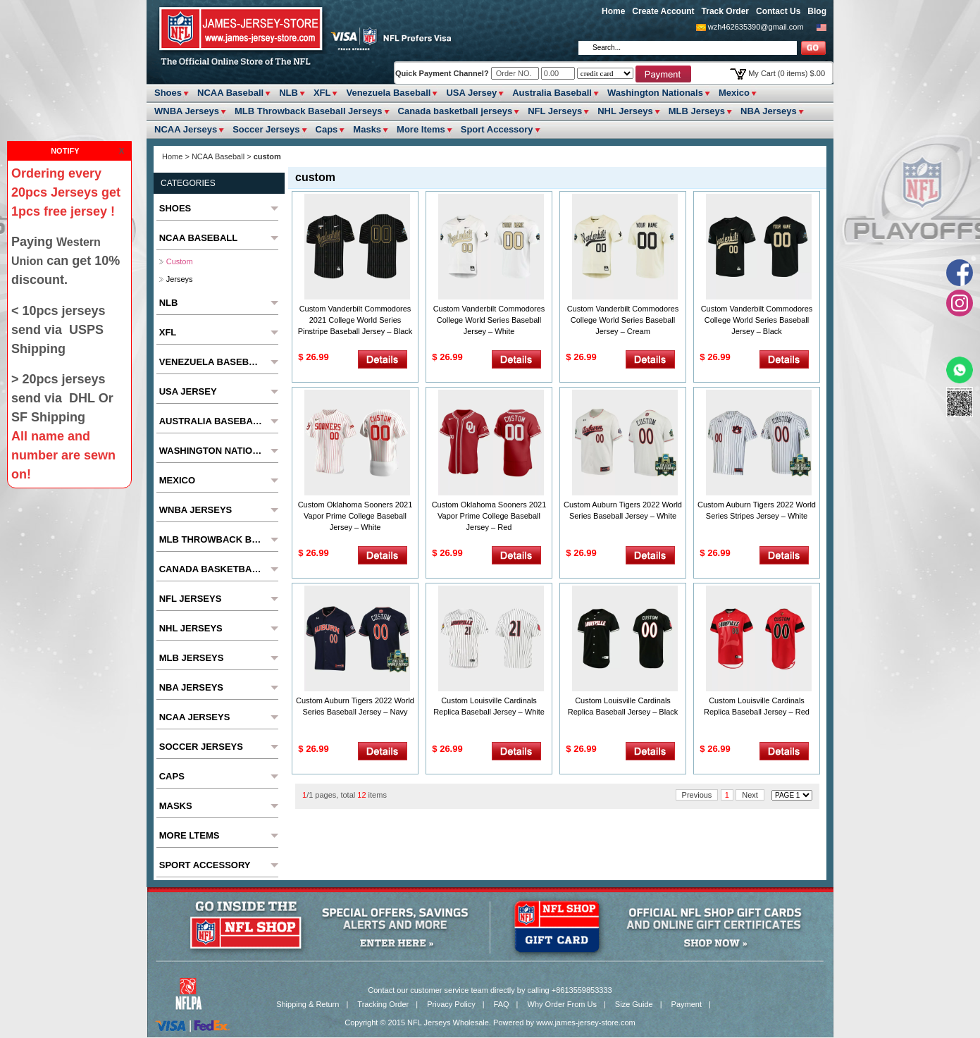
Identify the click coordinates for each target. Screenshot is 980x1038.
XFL (322, 92)
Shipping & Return (307, 1004)
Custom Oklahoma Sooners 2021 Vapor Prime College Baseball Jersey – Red (489, 515)
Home (613, 11)
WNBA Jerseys (186, 111)
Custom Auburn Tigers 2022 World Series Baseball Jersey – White (623, 510)
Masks (367, 129)
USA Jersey (471, 92)
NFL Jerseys (555, 111)
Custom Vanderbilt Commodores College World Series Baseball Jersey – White (489, 319)
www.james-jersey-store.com (585, 1022)
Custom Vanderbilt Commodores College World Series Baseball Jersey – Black (757, 319)
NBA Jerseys (768, 111)
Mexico (734, 92)
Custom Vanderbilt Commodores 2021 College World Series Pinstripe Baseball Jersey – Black (355, 319)
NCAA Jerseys (185, 129)
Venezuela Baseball (388, 92)
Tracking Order (383, 1004)
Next (750, 795)
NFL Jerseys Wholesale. (449, 1022)
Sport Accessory (497, 129)
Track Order (725, 11)
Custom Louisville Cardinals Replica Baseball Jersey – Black (623, 706)
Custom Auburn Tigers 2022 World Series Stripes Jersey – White (756, 510)
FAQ (501, 1004)
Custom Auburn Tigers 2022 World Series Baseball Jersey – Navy (355, 706)
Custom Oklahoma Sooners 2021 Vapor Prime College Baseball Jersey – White (355, 515)
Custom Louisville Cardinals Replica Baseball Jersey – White (489, 706)
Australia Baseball (552, 92)
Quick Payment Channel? (443, 73)
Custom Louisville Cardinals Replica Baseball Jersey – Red (757, 706)
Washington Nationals (655, 92)
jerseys (179, 279)
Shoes (168, 92)
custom (179, 261)
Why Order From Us (562, 1004)
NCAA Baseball (230, 92)
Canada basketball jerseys (455, 111)
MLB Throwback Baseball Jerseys (309, 111)
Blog (816, 11)
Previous (697, 795)
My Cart (786, 73)
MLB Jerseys (697, 111)
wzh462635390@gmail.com (756, 27)
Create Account (663, 11)
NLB (288, 92)
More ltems (421, 129)
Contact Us (778, 11)
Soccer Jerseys (265, 129)
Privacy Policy (451, 1004)
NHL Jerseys (625, 111)
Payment (686, 1004)
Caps (327, 129)
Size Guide (634, 1004)
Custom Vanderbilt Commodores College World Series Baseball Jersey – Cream (623, 319)
